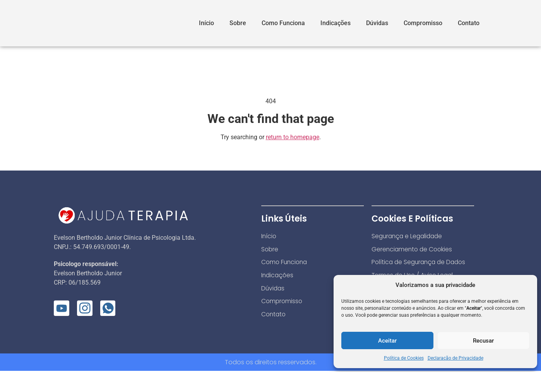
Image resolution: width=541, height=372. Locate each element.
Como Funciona (283, 23)
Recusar (483, 340)
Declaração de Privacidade (455, 358)
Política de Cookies (404, 358)
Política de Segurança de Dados (421, 262)
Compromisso (423, 23)
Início (206, 23)
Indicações (335, 23)
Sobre (237, 23)
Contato (468, 23)
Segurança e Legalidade (409, 236)
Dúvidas (377, 23)
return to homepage (292, 137)
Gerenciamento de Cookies (413, 249)
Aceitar (387, 340)
